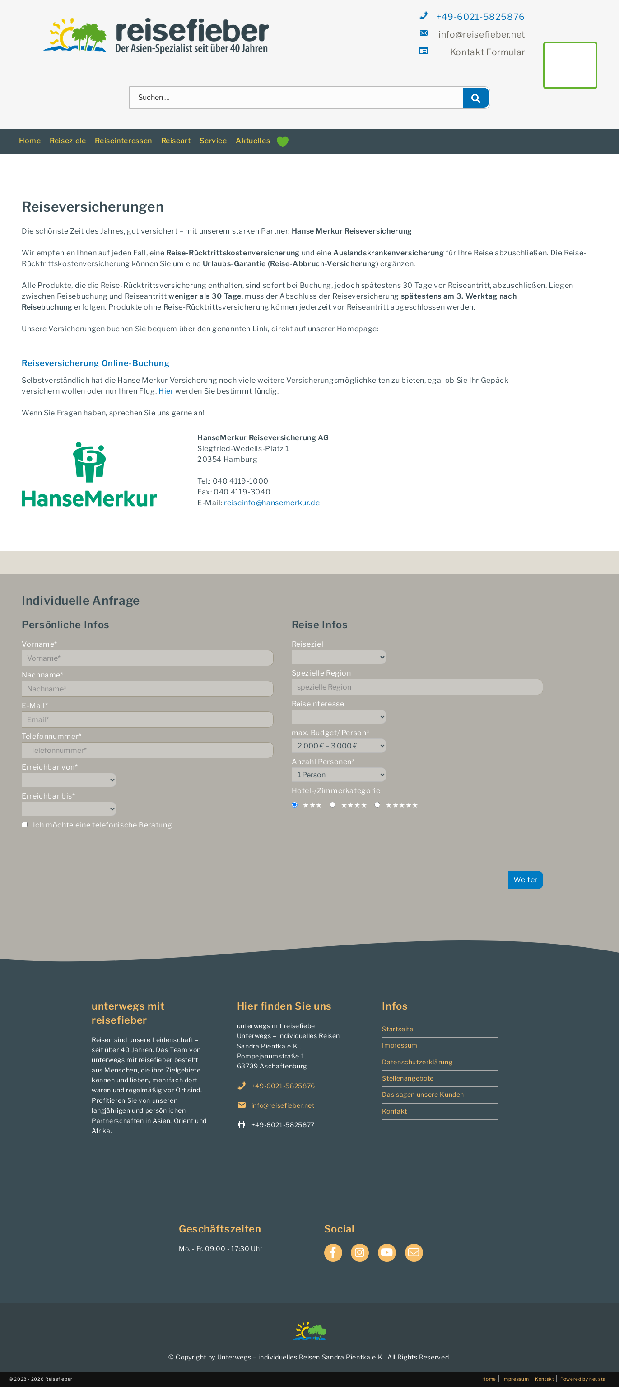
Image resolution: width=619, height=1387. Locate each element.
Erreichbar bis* (148, 804)
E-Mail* (148, 714)
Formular (472, 51)
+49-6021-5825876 (472, 16)
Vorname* (148, 653)
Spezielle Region (418, 682)
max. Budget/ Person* (418, 741)
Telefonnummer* (148, 745)
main (570, 65)
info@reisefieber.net (472, 34)
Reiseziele (68, 140)
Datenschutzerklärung (417, 1062)
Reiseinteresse (418, 712)
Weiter (525, 879)
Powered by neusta (582, 1379)
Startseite (397, 1029)
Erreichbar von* (148, 775)
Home (30, 140)
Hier (166, 391)
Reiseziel (418, 652)
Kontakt (394, 1111)
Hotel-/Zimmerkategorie (336, 790)
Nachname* (148, 684)
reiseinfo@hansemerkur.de (272, 502)
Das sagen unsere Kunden (423, 1094)
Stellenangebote (408, 1078)
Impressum (400, 1045)
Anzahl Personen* (418, 769)
